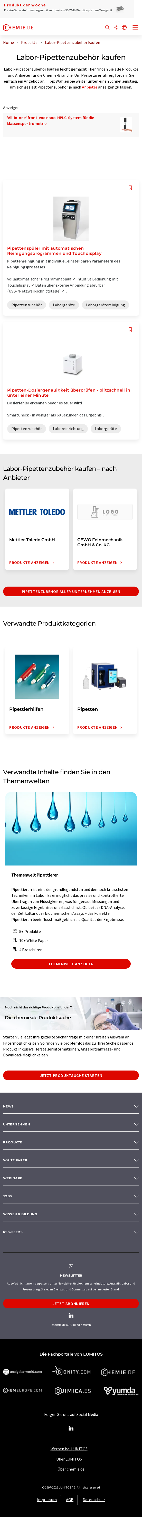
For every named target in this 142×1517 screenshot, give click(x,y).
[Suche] (107, 28)
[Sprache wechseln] (124, 28)
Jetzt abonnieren (71, 1303)
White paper (15, 1160)
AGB (69, 1499)
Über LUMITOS (69, 1459)
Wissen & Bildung (20, 1214)
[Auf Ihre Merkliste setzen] (130, 187)
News (8, 1106)
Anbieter (89, 87)
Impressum (47, 1499)
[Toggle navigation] (135, 28)
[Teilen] (115, 28)
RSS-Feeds (13, 1232)
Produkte (12, 1142)
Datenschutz (94, 1499)
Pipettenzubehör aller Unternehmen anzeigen (71, 591)
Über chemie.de (71, 1469)
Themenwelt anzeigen (71, 963)
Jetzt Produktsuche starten (71, 1075)
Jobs (7, 1196)
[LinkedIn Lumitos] (71, 1428)
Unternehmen (16, 1124)
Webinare (12, 1178)
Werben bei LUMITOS (69, 1448)
